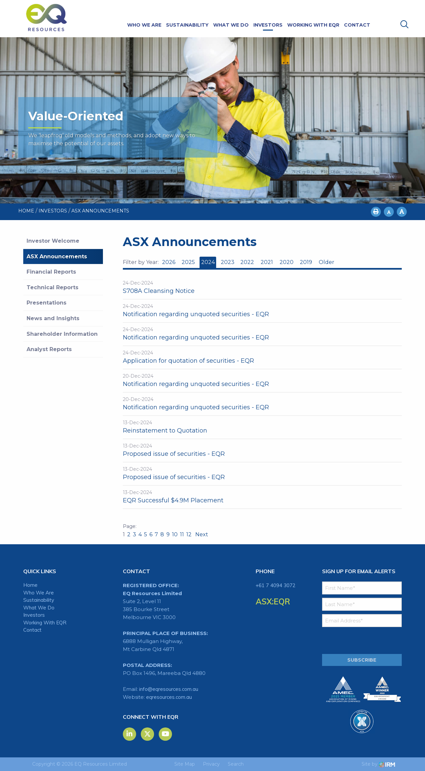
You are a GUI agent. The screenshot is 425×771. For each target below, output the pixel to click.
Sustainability (187, 25)
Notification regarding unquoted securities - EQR (196, 314)
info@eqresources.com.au (168, 689)
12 (189, 534)
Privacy (211, 764)
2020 (287, 262)
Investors (268, 25)
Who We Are (144, 25)
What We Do (231, 25)
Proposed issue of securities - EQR (174, 453)
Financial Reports (51, 272)
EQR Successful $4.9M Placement (173, 500)
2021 (267, 262)
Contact (357, 25)
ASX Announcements (57, 256)
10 (175, 534)
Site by (378, 764)
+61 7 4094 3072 (276, 585)
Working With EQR (313, 25)
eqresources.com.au (169, 697)
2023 (227, 262)
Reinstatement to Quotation (165, 430)
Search (236, 764)
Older (326, 262)
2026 (168, 262)
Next (201, 534)
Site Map (184, 764)
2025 (188, 262)
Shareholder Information (62, 334)
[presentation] (362, 640)
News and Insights (53, 318)
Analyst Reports (49, 349)
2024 (208, 262)
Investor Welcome (53, 241)
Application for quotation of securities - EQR (188, 360)
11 (182, 534)
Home (30, 585)
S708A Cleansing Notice (159, 291)
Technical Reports (52, 287)
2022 (247, 262)
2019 (306, 262)
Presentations (46, 303)
